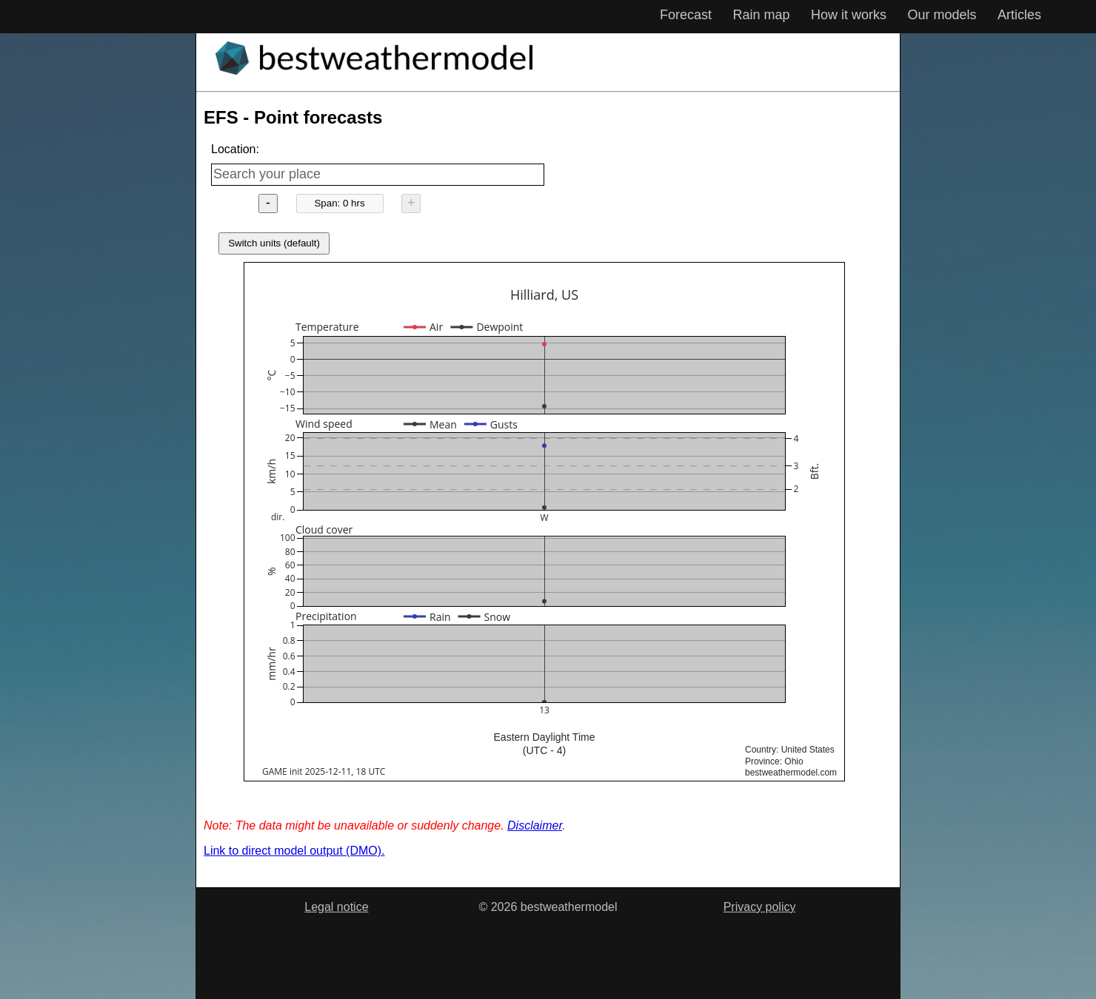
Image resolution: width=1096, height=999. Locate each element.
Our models (941, 14)
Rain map (761, 14)
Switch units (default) (274, 243)
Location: (235, 149)
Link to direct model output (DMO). (294, 850)
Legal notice (336, 907)
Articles (1019, 14)
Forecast (686, 14)
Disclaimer (534, 825)
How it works (848, 14)
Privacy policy (760, 907)
